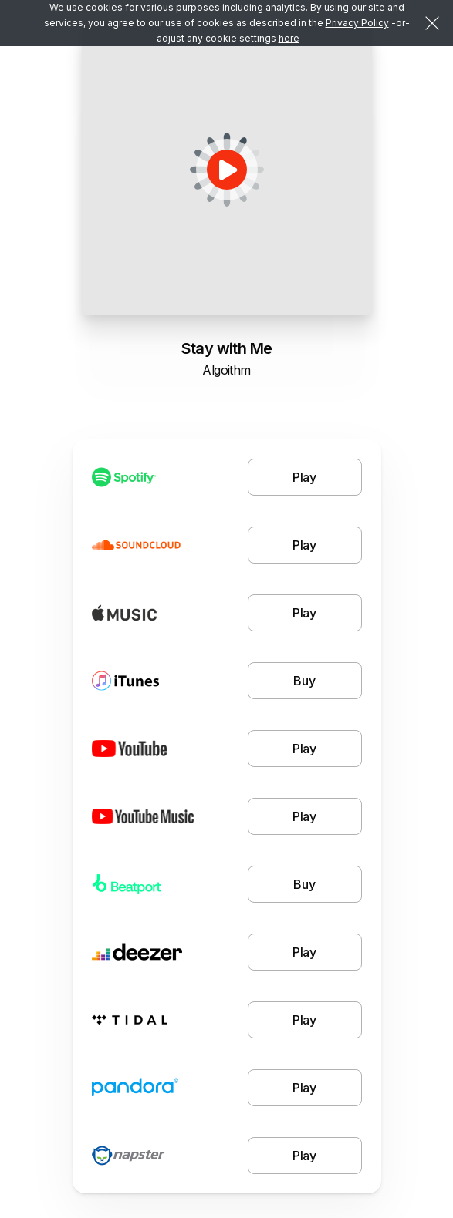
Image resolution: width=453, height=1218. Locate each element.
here (289, 38)
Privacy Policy (357, 23)
